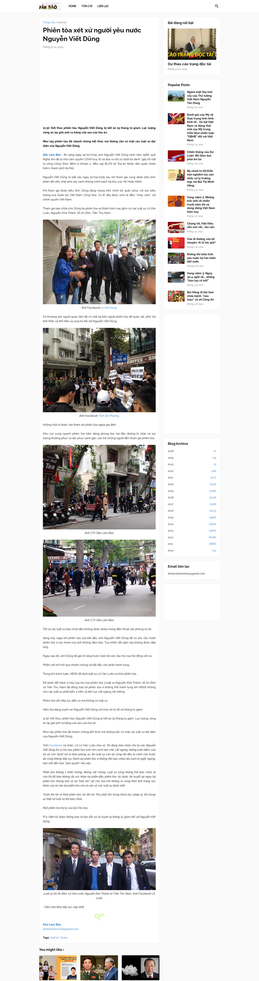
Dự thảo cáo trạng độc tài (189, 64)
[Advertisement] (192, 374)
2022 (192, 471)
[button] (217, 6)
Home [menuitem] (72, 6)
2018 (192, 497)
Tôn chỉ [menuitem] (86, 6)
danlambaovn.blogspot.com (60, 929)
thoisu (64, 937)
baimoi (62, 22)
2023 (192, 464)
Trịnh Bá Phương (108, 415)
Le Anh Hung (109, 307)
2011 (192, 544)
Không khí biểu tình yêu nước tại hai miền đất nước (201, 258)
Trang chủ (49, 22)
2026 (192, 451)
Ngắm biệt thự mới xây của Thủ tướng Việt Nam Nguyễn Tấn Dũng (199, 97)
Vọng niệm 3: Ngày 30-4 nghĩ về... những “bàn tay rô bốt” (201, 277)
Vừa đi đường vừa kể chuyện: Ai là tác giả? (201, 240)
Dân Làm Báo (52, 924)
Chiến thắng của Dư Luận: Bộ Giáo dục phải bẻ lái (200, 155)
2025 (192, 458)
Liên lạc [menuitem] (103, 6)
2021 (192, 478)
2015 (192, 517)
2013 (192, 531)
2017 (192, 504)
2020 (192, 484)
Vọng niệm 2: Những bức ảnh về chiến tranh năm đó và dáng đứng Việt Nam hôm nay (201, 204)
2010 (192, 551)
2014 (192, 524)
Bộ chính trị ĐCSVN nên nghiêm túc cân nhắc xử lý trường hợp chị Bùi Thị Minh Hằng (200, 178)
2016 (192, 511)
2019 (192, 491)
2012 (192, 537)
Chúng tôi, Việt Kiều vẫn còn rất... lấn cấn (200, 225)
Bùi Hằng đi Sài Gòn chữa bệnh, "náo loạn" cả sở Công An (200, 296)
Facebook (55, 745)
